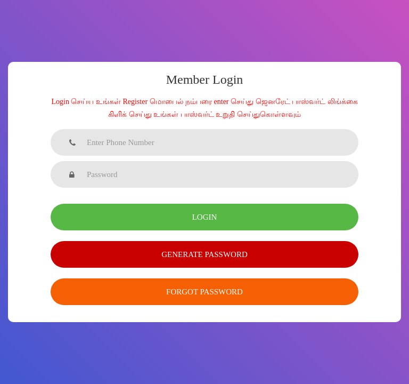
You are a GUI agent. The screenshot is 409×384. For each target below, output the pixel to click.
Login (204, 217)
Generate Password (204, 254)
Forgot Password (204, 291)
